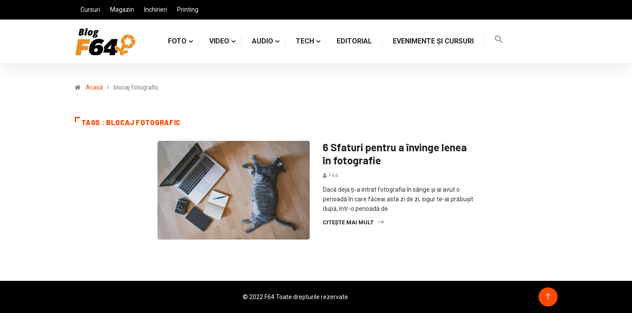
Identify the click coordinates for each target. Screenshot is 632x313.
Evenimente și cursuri (433, 41)
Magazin (122, 9)
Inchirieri (155, 9)
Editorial (354, 41)
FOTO (177, 41)
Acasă (94, 87)
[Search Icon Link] (499, 41)
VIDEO (219, 41)
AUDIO (262, 41)
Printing (187, 9)
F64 (333, 175)
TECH (305, 41)
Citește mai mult (353, 222)
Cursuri (90, 9)
